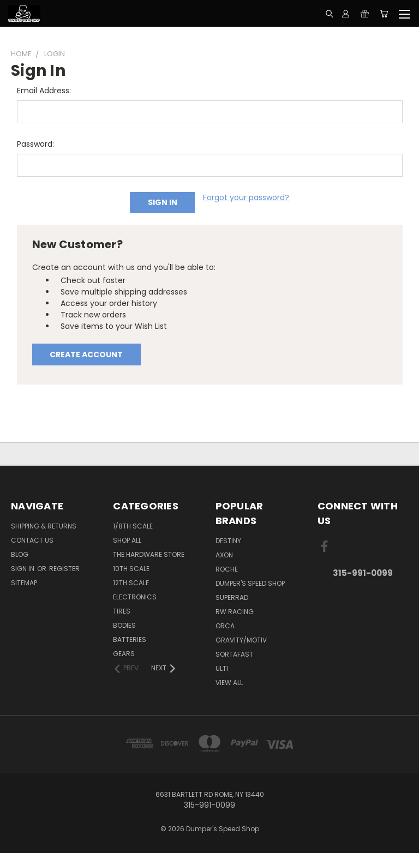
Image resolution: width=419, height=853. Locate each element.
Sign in (23, 568)
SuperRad (232, 597)
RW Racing (235, 611)
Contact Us (32, 540)
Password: (35, 144)
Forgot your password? (246, 197)
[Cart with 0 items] (384, 13)
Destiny (228, 540)
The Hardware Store (148, 554)
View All (229, 682)
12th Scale (131, 582)
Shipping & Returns (43, 526)
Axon (224, 555)
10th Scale (131, 568)
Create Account (86, 354)
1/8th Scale (133, 526)
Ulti (222, 668)
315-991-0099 (363, 573)
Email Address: (44, 90)
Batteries (129, 639)
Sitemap (24, 582)
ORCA (225, 625)
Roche (227, 569)
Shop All (127, 540)
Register (64, 568)
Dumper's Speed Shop (250, 583)
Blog (19, 554)
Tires (121, 611)
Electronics (135, 597)
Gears (124, 653)
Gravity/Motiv (241, 640)
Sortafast (234, 654)
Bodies (124, 625)
